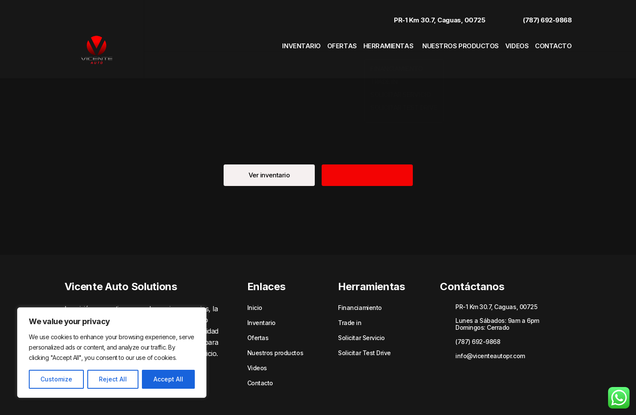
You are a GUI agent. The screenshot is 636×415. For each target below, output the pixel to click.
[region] (111, 352)
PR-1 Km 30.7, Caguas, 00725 (431, 14)
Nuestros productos (452, 40)
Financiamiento (359, 283)
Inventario (275, 40)
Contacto (555, 40)
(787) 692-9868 (538, 14)
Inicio (254, 283)
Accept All (168, 379)
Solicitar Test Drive (364, 328)
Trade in (349, 298)
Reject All (113, 379)
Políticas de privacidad (439, 396)
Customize (56, 379)
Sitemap (548, 396)
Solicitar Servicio (361, 313)
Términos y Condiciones (502, 396)
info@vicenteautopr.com (490, 331)
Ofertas (322, 40)
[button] (269, 151)
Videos (513, 40)
